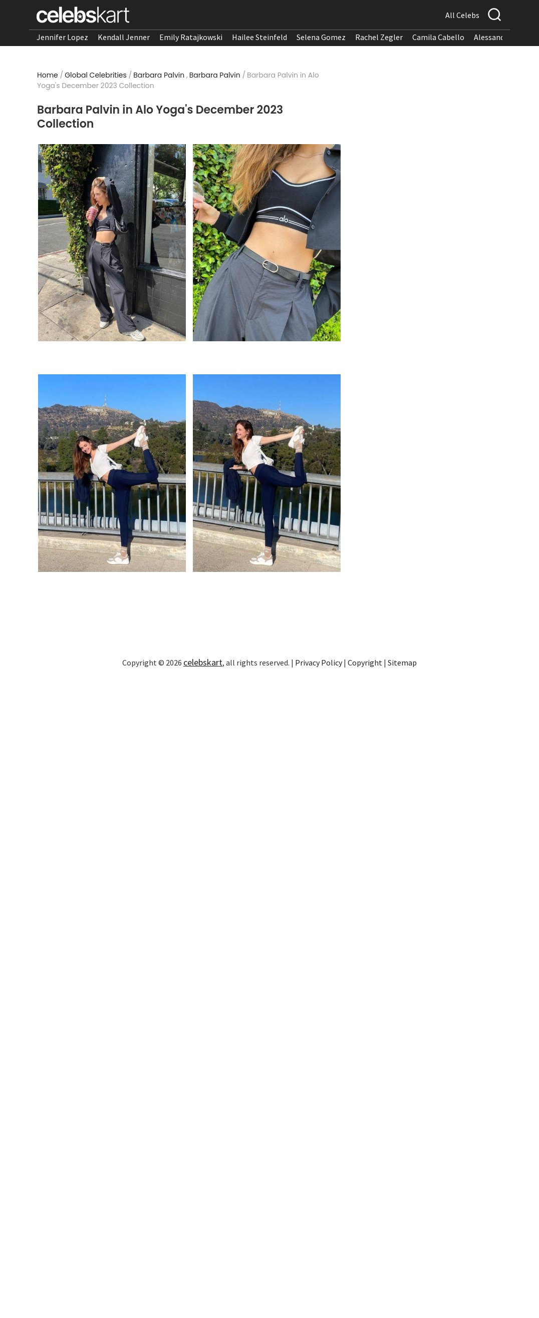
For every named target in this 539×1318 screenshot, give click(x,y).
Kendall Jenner (124, 37)
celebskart (202, 662)
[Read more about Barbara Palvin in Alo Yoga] (112, 243)
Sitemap (402, 662)
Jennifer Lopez (62, 37)
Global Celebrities (96, 75)
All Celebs (462, 15)
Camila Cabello (438, 37)
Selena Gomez (321, 37)
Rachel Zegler (379, 37)
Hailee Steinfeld (259, 37)
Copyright (365, 662)
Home (47, 75)
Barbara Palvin (158, 75)
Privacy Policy (318, 662)
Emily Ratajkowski (190, 37)
